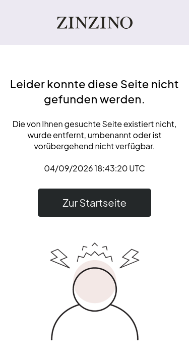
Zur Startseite (94, 202)
